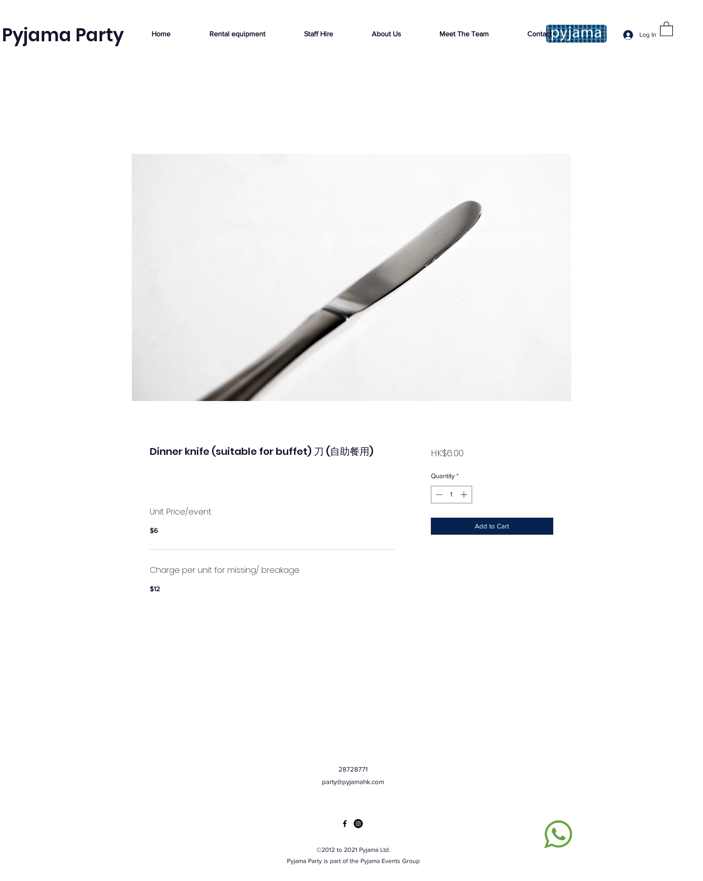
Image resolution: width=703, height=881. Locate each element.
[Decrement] (438, 494)
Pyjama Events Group (390, 860)
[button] (666, 28)
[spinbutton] (451, 494)
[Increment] (465, 494)
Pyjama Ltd (374, 849)
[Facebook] (344, 823)
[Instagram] (358, 823)
